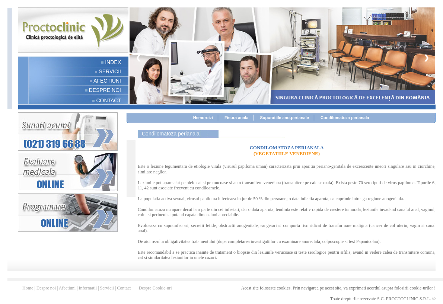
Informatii (88, 288)
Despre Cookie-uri (155, 288)
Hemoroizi (203, 117)
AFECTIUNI (107, 81)
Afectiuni (68, 288)
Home (28, 288)
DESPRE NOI (105, 90)
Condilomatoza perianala (345, 117)
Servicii (107, 288)
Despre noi (46, 288)
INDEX (113, 62)
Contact (124, 288)
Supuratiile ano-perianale (284, 117)
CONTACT (108, 100)
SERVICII (110, 71)
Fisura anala (236, 117)
